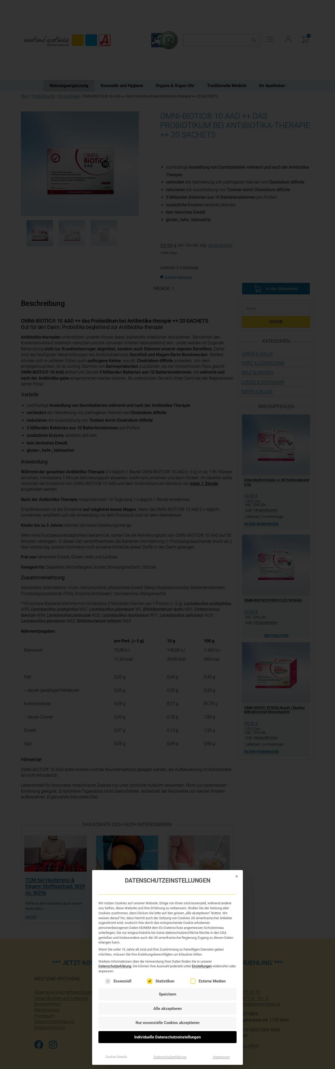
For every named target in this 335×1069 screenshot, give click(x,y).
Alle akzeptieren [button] (167, 994)
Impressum (221, 1042)
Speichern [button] (167, 979)
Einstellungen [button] (202, 951)
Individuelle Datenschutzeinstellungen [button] (167, 1022)
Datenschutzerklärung (114, 951)
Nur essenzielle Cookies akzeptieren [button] (167, 1008)
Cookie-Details (116, 1042)
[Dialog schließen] (236, 862)
